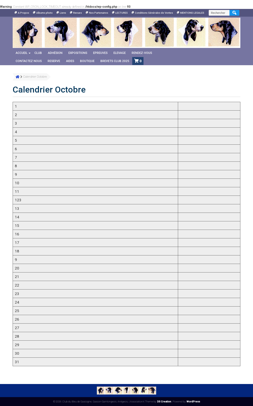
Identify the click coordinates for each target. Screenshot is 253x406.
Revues (77, 12)
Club (38, 53)
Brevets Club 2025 (114, 61)
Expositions (77, 53)
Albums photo (44, 12)
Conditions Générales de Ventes (154, 12)
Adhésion (55, 53)
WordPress (193, 401)
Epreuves (100, 53)
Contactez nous (29, 61)
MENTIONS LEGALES (192, 12)
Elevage (119, 53)
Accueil (21, 53)
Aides (70, 61)
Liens (63, 12)
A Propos (23, 12)
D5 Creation (164, 401)
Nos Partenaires (98, 12)
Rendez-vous (142, 53)
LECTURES (121, 12)
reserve (54, 61)
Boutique (87, 61)
